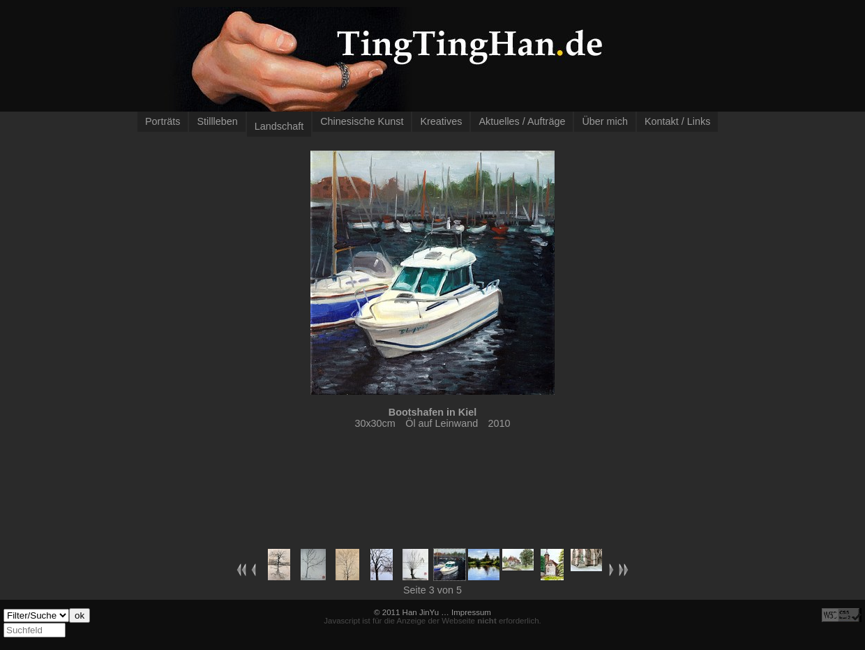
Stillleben (217, 121)
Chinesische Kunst (361, 121)
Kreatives (441, 121)
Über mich (605, 121)
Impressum (471, 612)
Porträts (162, 121)
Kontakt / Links (677, 121)
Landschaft (279, 126)
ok (79, 615)
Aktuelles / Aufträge (522, 121)
